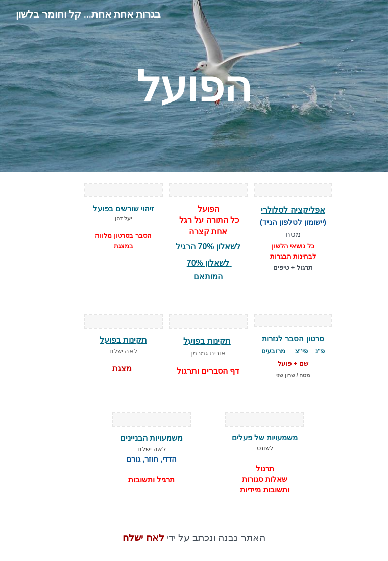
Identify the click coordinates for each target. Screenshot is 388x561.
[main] (194, 85)
